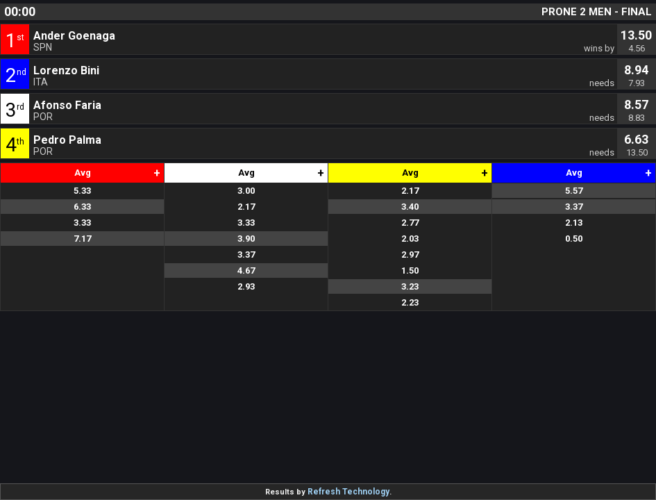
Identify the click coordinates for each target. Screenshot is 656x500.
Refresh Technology (348, 492)
